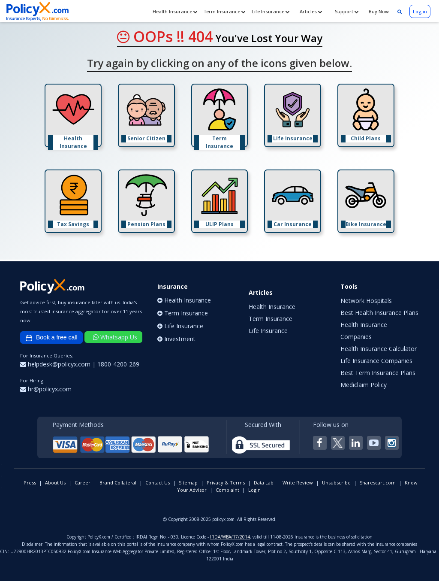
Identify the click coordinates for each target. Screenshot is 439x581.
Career (82, 482)
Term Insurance (225, 11)
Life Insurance (271, 11)
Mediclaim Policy (363, 385)
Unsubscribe (336, 482)
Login (254, 490)
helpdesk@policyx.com (56, 364)
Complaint (227, 490)
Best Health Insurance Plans (379, 313)
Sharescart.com (378, 482)
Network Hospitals (366, 301)
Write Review (298, 482)
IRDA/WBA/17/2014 (230, 537)
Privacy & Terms (226, 482)
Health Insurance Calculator (378, 349)
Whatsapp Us (115, 337)
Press (30, 482)
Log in (420, 11)
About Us (55, 482)
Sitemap (188, 482)
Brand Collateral (117, 482)
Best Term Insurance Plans (377, 373)
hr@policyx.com (46, 389)
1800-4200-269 (118, 364)
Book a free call (51, 338)
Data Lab (264, 482)
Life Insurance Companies (376, 361)
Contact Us (157, 482)
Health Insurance (175, 11)
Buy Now (378, 11)
